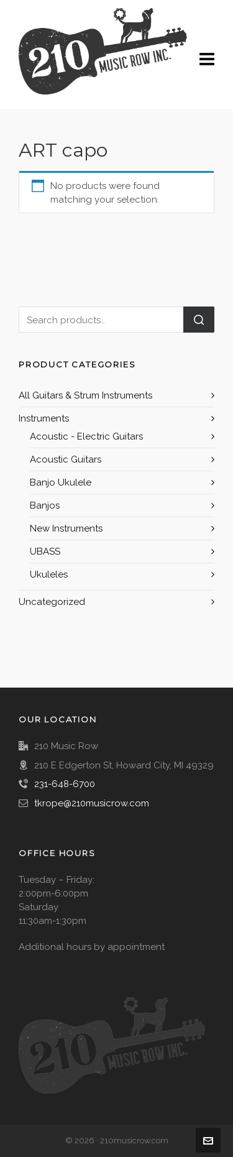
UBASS (45, 551)
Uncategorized (52, 601)
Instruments (44, 418)
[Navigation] (206, 59)
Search (198, 320)
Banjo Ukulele (60, 482)
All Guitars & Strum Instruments (85, 395)
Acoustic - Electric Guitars (86, 436)
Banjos (45, 505)
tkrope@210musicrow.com (91, 803)
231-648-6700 (64, 784)
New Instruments (66, 528)
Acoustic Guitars (65, 459)
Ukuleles (49, 574)
